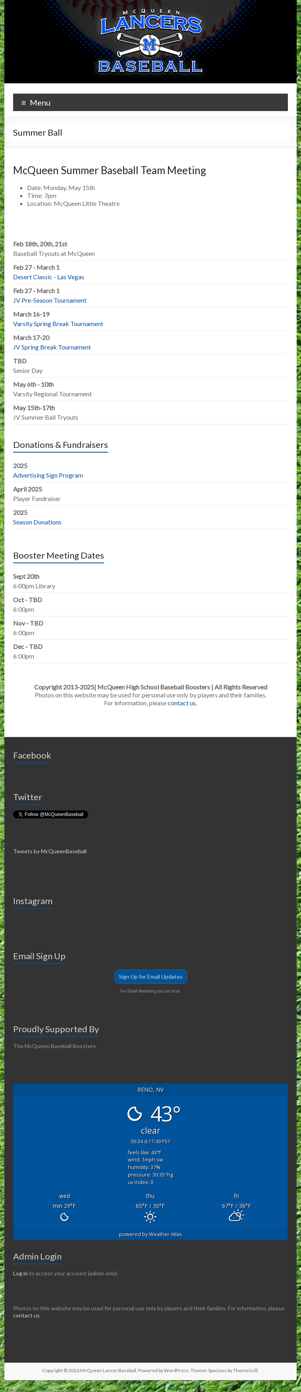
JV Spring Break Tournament (52, 347)
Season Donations (37, 522)
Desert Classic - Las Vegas (48, 276)
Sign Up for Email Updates (151, 976)
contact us (182, 703)
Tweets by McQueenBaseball (50, 851)
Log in (20, 1273)
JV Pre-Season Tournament (50, 300)
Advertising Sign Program (48, 475)
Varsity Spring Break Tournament (58, 323)
